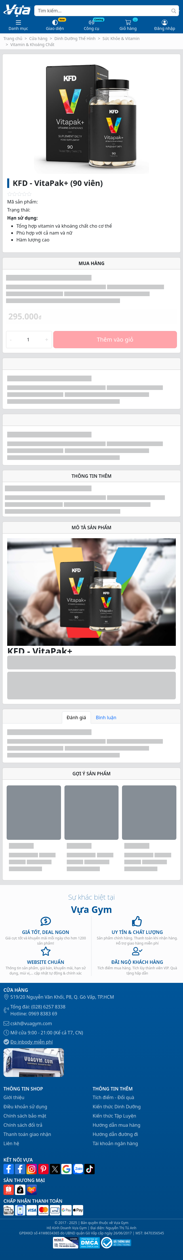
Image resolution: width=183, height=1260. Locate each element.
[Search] (106, 10)
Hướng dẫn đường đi (115, 1134)
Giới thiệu (13, 1097)
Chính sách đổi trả (22, 1125)
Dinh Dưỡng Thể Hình (75, 38)
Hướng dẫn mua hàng (116, 1125)
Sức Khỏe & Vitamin (121, 38)
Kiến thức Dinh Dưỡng (117, 1106)
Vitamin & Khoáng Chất (32, 44)
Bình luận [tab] (106, 717)
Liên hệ (11, 1143)
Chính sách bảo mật (24, 1116)
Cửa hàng (38, 38)
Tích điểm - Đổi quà (113, 1097)
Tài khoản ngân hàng (115, 1143)
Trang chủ (12, 38)
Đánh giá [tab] (76, 717)
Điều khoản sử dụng (25, 1106)
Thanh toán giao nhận (27, 1134)
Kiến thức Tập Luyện (114, 1116)
